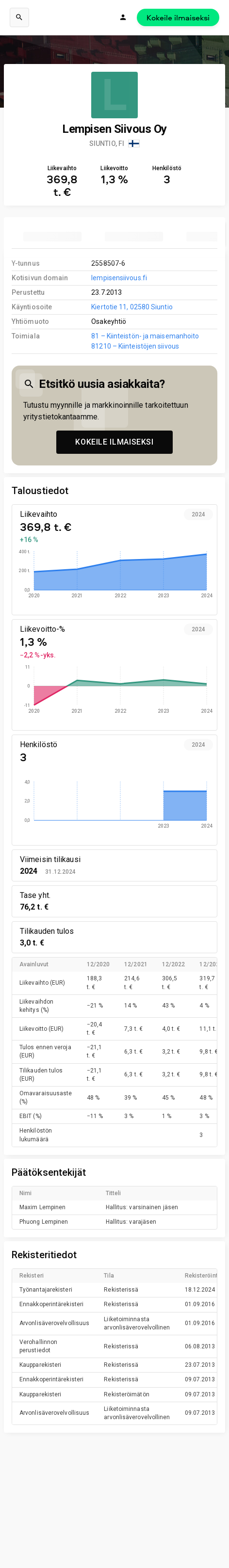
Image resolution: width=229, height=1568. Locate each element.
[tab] (52, 236)
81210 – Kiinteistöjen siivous (135, 346)
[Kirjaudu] (123, 17)
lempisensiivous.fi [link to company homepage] (119, 278)
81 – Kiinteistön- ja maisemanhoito (145, 336)
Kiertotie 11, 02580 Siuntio (132, 307)
